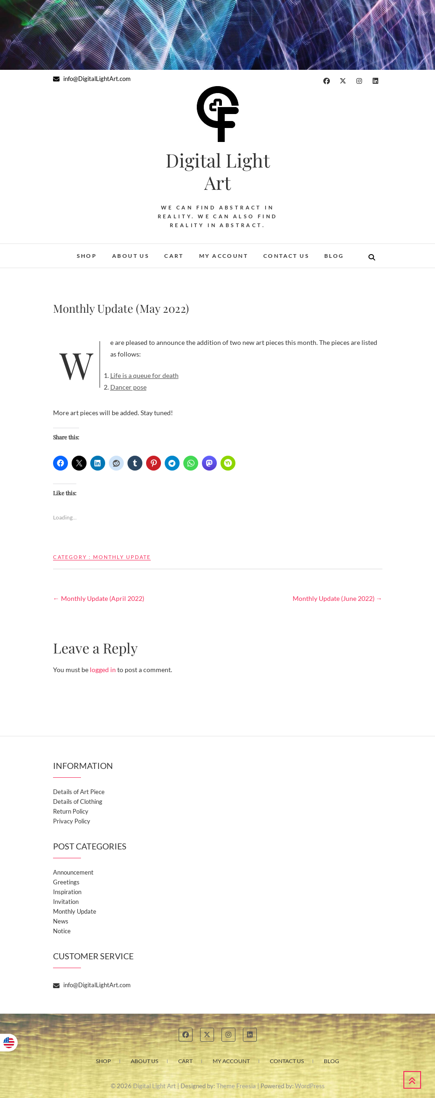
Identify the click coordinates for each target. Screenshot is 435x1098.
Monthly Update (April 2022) (98, 598)
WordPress (310, 1086)
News (60, 921)
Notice (62, 931)
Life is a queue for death (144, 375)
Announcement (73, 872)
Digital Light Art (218, 171)
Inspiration (67, 892)
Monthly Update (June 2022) (337, 598)
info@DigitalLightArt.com (92, 78)
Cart (174, 255)
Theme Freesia (236, 1086)
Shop (87, 255)
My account (223, 255)
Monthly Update (122, 557)
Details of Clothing (77, 801)
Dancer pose (128, 387)
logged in (103, 670)
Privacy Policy (71, 821)
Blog (334, 255)
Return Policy (70, 811)
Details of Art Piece (79, 791)
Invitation (66, 901)
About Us (130, 255)
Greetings (66, 882)
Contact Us (286, 255)
